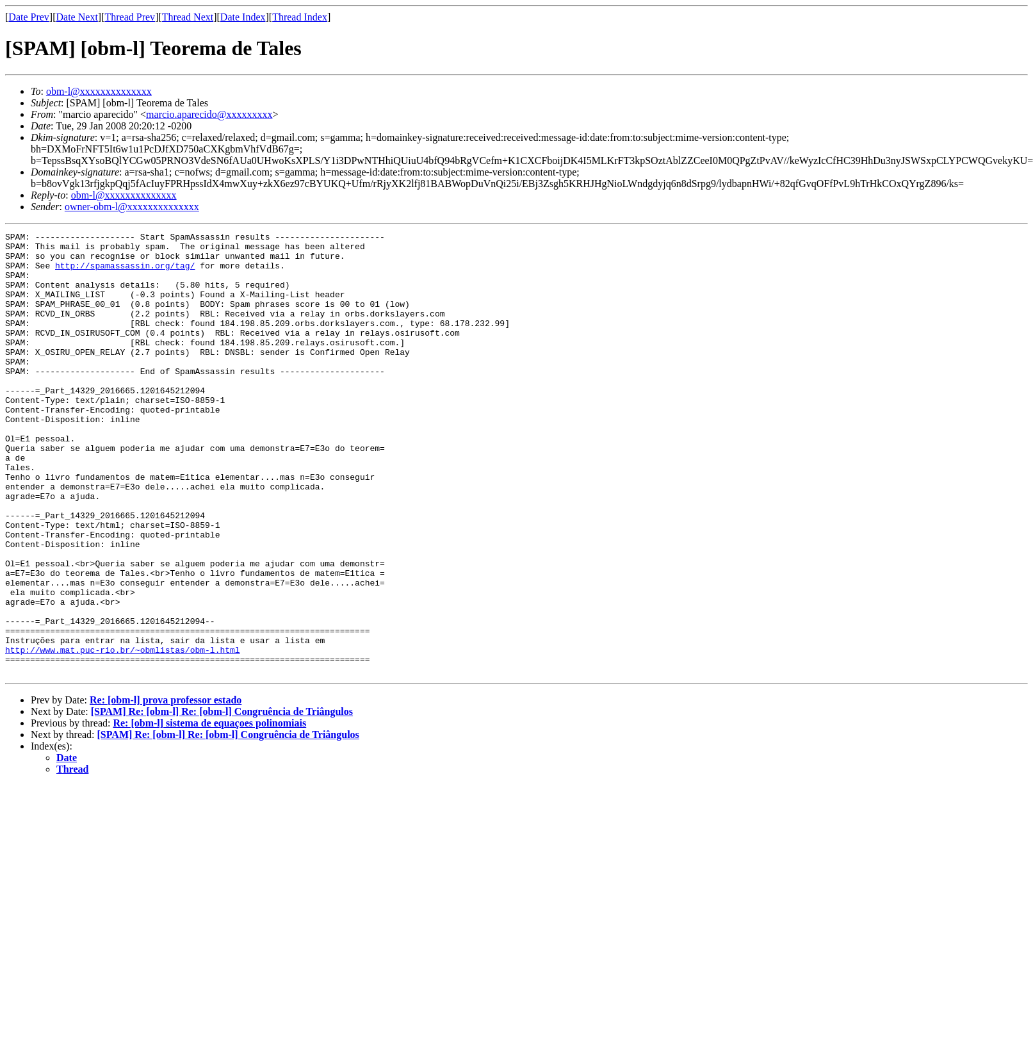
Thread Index (299, 17)
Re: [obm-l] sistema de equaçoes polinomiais (209, 811)
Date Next (77, 17)
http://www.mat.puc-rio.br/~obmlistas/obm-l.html (122, 734)
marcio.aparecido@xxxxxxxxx (209, 114)
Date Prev (28, 17)
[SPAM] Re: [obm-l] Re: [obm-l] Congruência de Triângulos (222, 799)
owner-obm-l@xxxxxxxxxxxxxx (132, 206)
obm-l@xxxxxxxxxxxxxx (99, 91)
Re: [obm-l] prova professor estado (165, 788)
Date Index (243, 17)
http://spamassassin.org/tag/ (125, 273)
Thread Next (187, 17)
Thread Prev (129, 17)
